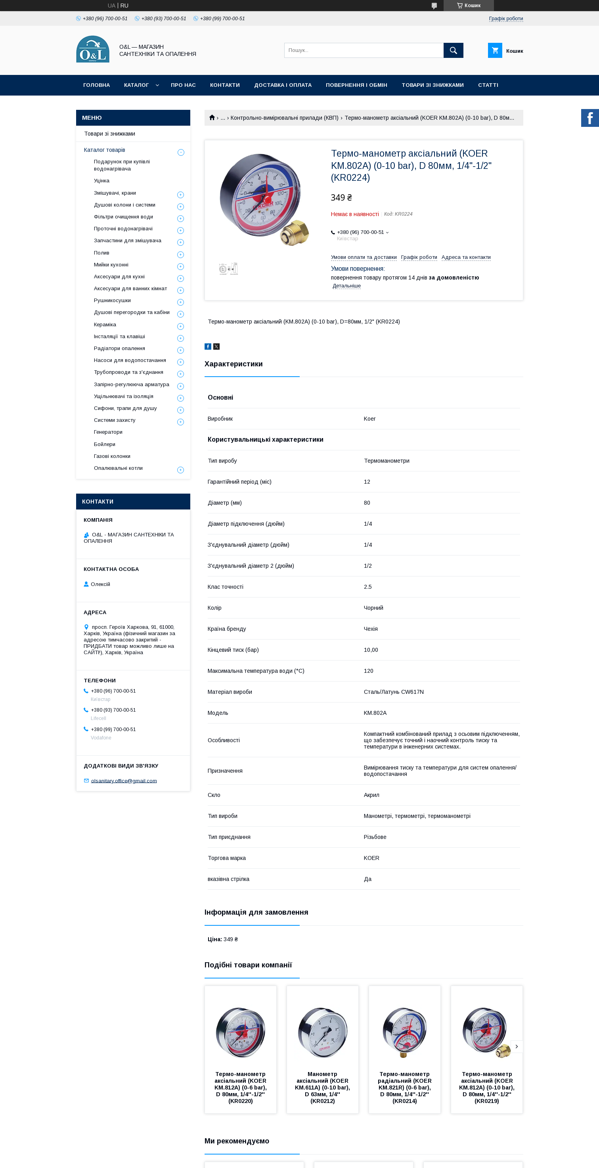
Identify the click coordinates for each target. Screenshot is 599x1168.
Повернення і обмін (356, 85)
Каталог (136, 85)
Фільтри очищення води (123, 217)
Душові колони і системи (124, 205)
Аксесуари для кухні (119, 277)
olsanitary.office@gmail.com (124, 780)
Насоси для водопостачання (130, 360)
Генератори (108, 432)
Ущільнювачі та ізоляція (123, 396)
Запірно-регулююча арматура (131, 384)
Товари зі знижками (433, 85)
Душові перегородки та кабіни (132, 312)
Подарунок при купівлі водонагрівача (122, 165)
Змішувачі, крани (115, 193)
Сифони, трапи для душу (125, 408)
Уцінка (101, 181)
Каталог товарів (104, 150)
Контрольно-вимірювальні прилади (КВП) (285, 118)
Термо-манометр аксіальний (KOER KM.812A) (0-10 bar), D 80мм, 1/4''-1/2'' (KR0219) (487, 1087)
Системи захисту (115, 420)
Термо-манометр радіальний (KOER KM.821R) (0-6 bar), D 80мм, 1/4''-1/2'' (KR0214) (405, 1087)
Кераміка (105, 324)
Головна (96, 85)
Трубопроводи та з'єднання (128, 372)
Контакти (225, 85)
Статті (488, 85)
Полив (101, 253)
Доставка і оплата (283, 85)
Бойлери (104, 444)
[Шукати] (453, 50)
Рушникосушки (112, 300)
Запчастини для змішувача (127, 240)
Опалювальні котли (118, 468)
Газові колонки (112, 456)
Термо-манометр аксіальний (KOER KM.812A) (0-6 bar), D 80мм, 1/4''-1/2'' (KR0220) (241, 1087)
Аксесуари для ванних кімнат (130, 288)
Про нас (183, 85)
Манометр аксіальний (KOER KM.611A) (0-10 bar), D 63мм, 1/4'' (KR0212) (323, 1087)
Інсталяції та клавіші (119, 336)
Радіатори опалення (119, 348)
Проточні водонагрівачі (123, 229)
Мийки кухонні (111, 265)
